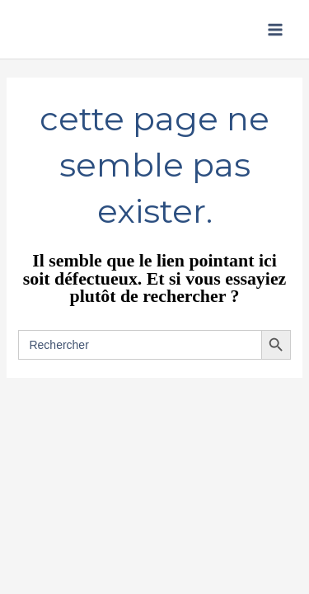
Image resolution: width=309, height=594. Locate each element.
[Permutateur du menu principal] (275, 29)
